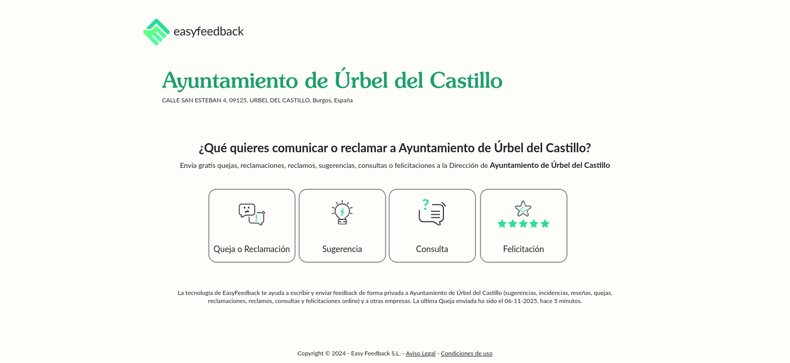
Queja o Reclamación (252, 249)
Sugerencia (342, 249)
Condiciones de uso (467, 353)
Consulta (432, 249)
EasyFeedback (242, 292)
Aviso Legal (421, 353)
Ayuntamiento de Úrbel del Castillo (456, 292)
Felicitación (524, 249)
